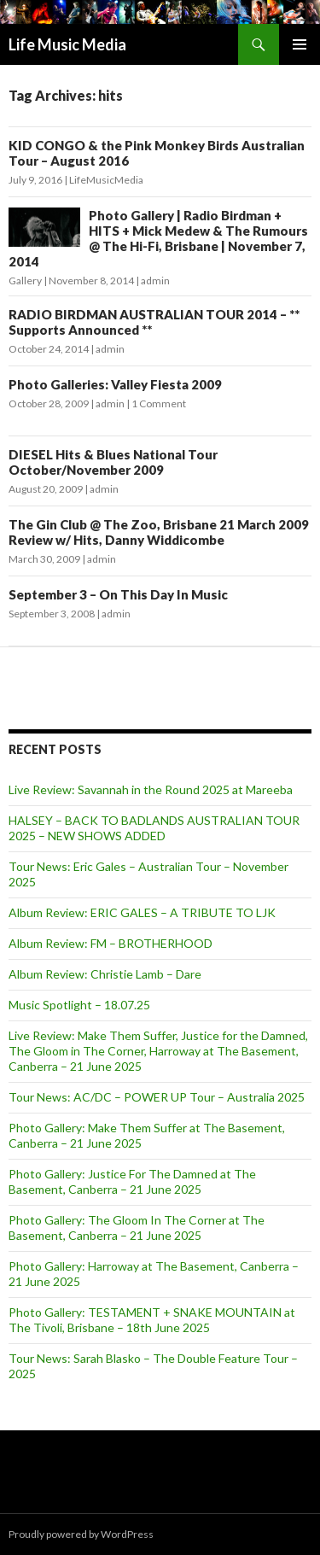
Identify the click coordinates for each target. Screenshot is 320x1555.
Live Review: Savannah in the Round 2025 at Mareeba (151, 789)
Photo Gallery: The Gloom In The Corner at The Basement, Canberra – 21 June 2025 (137, 1227)
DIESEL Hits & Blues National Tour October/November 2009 (113, 462)
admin (155, 280)
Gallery (25, 280)
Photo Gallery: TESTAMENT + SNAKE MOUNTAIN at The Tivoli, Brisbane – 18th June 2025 (152, 1320)
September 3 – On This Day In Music (118, 594)
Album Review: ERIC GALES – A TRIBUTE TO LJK (142, 912)
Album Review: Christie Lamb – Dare (105, 974)
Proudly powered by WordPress (81, 1534)
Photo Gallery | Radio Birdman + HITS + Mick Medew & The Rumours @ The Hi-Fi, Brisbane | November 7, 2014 (158, 238)
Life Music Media (67, 44)
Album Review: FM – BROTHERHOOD (110, 943)
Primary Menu (299, 44)
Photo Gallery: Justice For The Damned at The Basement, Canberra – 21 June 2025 (132, 1181)
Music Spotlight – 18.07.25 (79, 1004)
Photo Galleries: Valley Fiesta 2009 (115, 384)
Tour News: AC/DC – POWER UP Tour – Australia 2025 (157, 1097)
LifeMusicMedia (106, 179)
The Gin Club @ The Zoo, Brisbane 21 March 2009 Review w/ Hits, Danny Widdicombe (159, 532)
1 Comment (158, 403)
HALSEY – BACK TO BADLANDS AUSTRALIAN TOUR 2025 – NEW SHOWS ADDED (154, 828)
